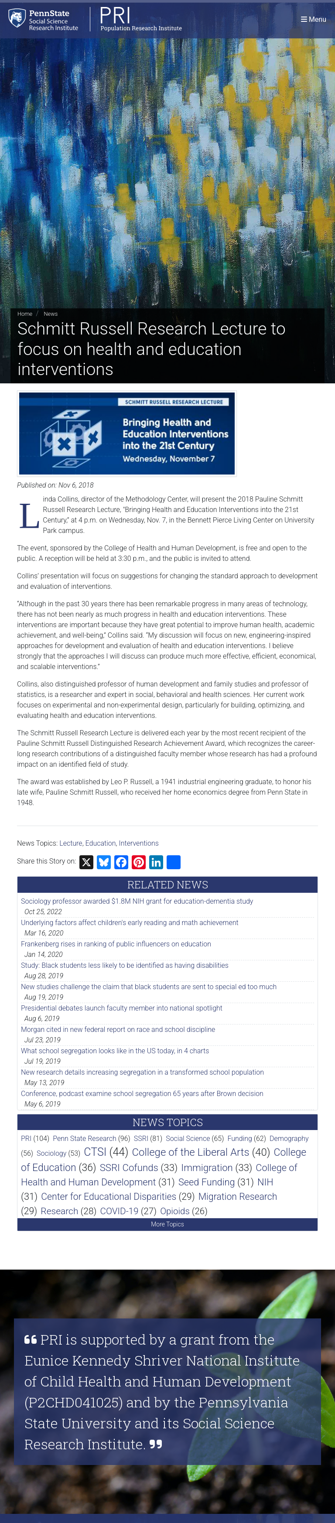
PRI (26, 1138)
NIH (265, 1182)
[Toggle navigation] (314, 19)
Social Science (188, 1138)
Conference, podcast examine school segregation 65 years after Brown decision (142, 1093)
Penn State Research (84, 1138)
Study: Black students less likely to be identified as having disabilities (125, 965)
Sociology (51, 1153)
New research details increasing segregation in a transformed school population (142, 1072)
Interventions (139, 843)
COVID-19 (119, 1211)
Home (24, 314)
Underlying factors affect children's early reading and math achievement (130, 923)
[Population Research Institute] (91, 19)
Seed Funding (206, 1182)
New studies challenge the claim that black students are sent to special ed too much (149, 987)
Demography (289, 1138)
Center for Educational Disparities (108, 1196)
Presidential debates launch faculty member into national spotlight (121, 1008)
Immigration (207, 1167)
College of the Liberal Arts (190, 1152)
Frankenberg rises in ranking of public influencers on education (116, 944)
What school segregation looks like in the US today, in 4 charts (115, 1051)
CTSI (95, 1152)
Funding (239, 1138)
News (51, 314)
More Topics (167, 1224)
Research (59, 1211)
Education (100, 843)
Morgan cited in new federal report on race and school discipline (118, 1029)
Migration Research (237, 1196)
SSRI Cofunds (129, 1167)
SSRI (141, 1138)
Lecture (70, 843)
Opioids (175, 1211)
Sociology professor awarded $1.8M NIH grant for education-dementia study (137, 901)
